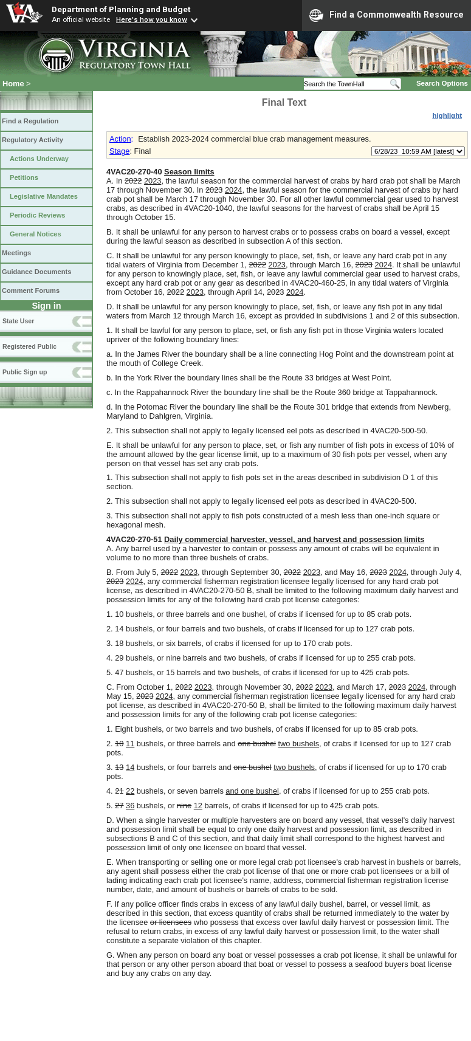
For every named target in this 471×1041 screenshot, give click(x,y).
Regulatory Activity (32, 139)
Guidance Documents (36, 271)
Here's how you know (151, 19)
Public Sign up (24, 372)
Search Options (442, 83)
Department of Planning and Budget (121, 9)
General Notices (35, 234)
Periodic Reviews (38, 215)
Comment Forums (31, 290)
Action (120, 138)
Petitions (24, 177)
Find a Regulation (30, 121)
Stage (119, 151)
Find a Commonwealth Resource (386, 15)
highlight (447, 115)
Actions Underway (39, 158)
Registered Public (29, 346)
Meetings (16, 252)
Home (13, 83)
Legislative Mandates (44, 196)
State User (18, 321)
